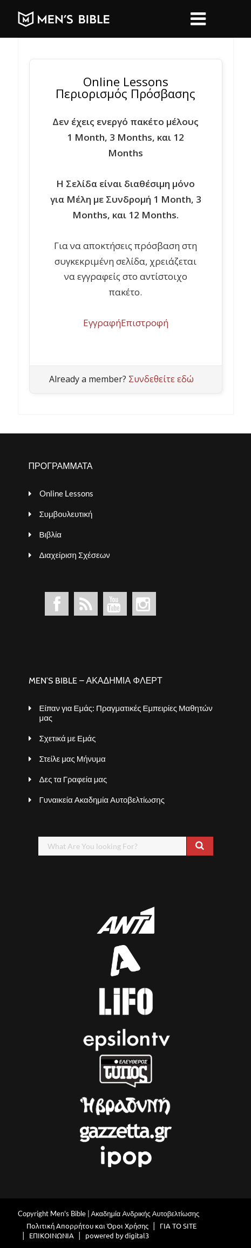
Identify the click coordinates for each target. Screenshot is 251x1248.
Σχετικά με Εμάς (67, 738)
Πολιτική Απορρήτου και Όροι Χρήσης (87, 1225)
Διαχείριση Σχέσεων (74, 555)
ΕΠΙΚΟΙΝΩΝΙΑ (51, 1235)
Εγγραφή (102, 322)
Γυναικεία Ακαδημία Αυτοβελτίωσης (102, 799)
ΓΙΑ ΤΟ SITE (178, 1225)
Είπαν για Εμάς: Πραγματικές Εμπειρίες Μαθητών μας (126, 712)
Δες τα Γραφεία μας (73, 779)
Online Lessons (66, 493)
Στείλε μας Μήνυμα (72, 758)
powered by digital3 (117, 1235)
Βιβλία (50, 534)
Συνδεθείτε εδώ (161, 379)
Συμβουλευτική (66, 514)
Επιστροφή (144, 322)
